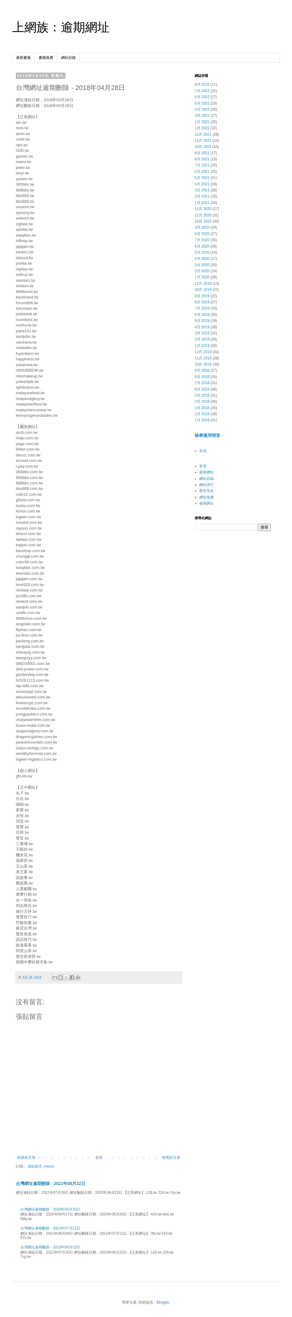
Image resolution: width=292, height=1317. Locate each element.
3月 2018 (202, 408)
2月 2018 (202, 414)
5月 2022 (202, 103)
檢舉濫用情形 (207, 435)
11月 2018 (203, 358)
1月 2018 (202, 420)
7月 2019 (202, 308)
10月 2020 (203, 221)
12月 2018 (203, 352)
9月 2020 (202, 227)
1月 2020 (202, 277)
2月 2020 (202, 271)
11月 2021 (203, 140)
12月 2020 (203, 209)
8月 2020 (202, 234)
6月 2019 (202, 314)
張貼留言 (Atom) (41, 1166)
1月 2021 (202, 203)
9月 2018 (202, 370)
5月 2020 (202, 252)
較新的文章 (26, 1157)
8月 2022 (202, 84)
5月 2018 (202, 395)
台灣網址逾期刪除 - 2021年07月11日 (50, 1228)
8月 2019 (202, 302)
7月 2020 (202, 240)
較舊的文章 (171, 1157)
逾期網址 (206, 503)
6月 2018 (202, 389)
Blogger (163, 1302)
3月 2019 (202, 333)
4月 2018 (202, 401)
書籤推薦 (46, 57)
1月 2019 (202, 346)
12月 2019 (203, 283)
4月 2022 (202, 109)
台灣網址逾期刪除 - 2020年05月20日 (50, 1209)
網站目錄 (68, 57)
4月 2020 (202, 258)
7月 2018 (202, 383)
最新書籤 (23, 57)
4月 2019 (202, 327)
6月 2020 (202, 246)
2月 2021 (202, 196)
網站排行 (206, 485)
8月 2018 (202, 377)
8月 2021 (202, 159)
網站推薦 (206, 497)
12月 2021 (203, 134)
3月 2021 (202, 190)
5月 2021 (202, 178)
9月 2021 (202, 153)
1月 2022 (202, 128)
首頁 (99, 1157)
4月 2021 (202, 184)
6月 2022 (202, 97)
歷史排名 (206, 491)
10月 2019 (203, 289)
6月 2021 (202, 172)
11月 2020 (203, 215)
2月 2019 (202, 339)
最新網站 (206, 472)
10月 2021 (203, 147)
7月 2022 (202, 91)
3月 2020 (202, 265)
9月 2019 (202, 296)
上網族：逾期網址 (60, 27)
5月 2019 (202, 321)
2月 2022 (202, 122)
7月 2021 (202, 165)
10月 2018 (203, 364)
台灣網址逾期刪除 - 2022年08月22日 (50, 1183)
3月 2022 (202, 115)
